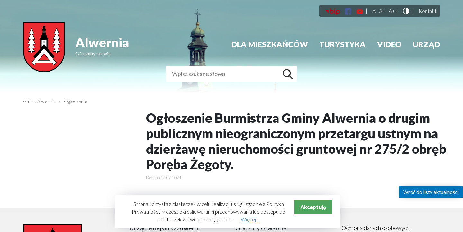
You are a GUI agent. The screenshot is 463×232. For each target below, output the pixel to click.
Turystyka (342, 44)
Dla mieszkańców (270, 44)
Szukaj (289, 74)
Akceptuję (313, 207)
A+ (382, 11)
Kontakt (428, 11)
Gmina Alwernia (39, 101)
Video (389, 44)
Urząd (426, 44)
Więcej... (250, 219)
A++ (393, 11)
